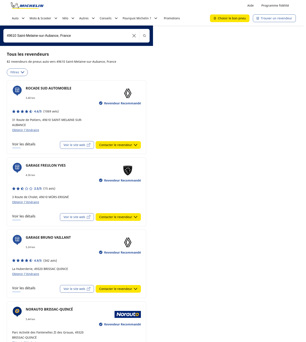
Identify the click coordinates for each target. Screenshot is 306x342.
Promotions (172, 18)
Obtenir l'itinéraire (25, 130)
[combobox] (76, 36)
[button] (134, 36)
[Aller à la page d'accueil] (27, 5)
